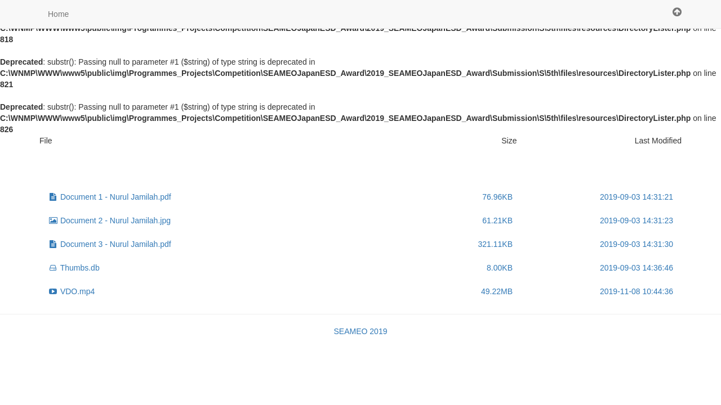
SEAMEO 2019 (361, 331)
